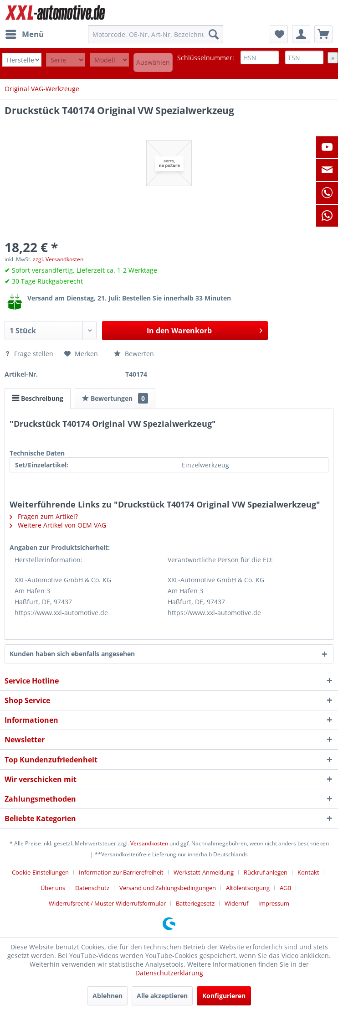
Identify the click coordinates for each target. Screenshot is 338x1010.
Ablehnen (107, 995)
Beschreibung (37, 398)
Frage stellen (30, 353)
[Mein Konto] (301, 34)
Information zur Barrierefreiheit (121, 872)
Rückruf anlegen (265, 872)
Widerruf (236, 903)
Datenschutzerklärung (169, 973)
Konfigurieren (224, 995)
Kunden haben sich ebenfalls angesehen (72, 653)
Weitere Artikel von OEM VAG (58, 525)
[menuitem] (24, 34)
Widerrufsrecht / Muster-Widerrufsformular (107, 903)
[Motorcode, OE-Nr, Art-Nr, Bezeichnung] (155, 34)
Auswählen (153, 62)
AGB (285, 888)
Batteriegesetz (195, 903)
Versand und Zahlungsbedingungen (167, 888)
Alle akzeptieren (162, 995)
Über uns (53, 888)
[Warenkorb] (323, 34)
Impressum (273, 903)
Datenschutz (92, 888)
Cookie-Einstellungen (40, 872)
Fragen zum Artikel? (44, 516)
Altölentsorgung (248, 888)
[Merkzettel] (279, 34)
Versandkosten (149, 843)
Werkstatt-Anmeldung (204, 872)
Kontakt (308, 872)
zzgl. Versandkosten (58, 259)
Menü (24, 33)
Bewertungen (115, 398)
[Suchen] (213, 34)
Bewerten (134, 353)
